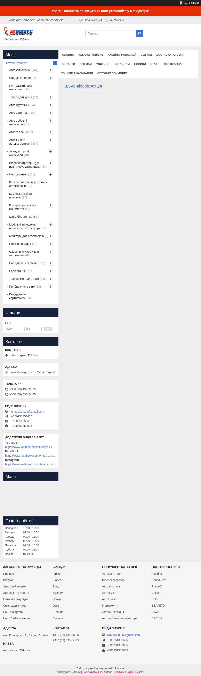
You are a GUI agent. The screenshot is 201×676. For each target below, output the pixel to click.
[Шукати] (139, 33)
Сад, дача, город (20, 77)
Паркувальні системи (23, 263)
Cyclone (58, 618)
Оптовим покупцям (112, 73)
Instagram (122, 64)
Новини (140, 64)
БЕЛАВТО (158, 605)
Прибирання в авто (22, 286)
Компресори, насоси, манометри (23, 207)
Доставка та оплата (16, 592)
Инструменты (18, 174)
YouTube (102, 64)
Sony (56, 586)
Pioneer (57, 580)
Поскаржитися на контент (97, 672)
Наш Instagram (13, 612)
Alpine (57, 573)
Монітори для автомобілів (26, 236)
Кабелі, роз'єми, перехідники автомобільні (28, 184)
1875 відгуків (191, 2)
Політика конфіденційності (129, 672)
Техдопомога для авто (24, 278)
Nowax (57, 599)
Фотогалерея (174, 64)
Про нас (86, 64)
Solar (155, 599)
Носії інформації (20, 243)
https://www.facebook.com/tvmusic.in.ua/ (30, 455)
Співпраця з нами (14, 605)
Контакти (68, 64)
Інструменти (110, 605)
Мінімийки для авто (22, 216)
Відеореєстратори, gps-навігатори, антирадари (25, 164)
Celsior (156, 592)
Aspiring (157, 573)
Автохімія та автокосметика (19, 141)
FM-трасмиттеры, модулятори (21, 87)
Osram (57, 605)
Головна (67, 54)
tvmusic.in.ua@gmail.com (27, 411)
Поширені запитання (77, 73)
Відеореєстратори (114, 580)
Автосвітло (16, 132)
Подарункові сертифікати (17, 296)
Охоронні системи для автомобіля (24, 253)
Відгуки (146, 54)
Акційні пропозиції (122, 54)
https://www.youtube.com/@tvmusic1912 (30, 447)
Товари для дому (20, 97)
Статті (154, 64)
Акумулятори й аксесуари (19, 153)
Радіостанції (17, 271)
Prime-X (157, 586)
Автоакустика (18, 105)
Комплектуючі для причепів (21, 195)
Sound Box (159, 580)
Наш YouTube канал (16, 618)
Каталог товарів (90, 54)
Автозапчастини (20, 70)
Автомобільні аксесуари (18, 122)
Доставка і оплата (170, 54)
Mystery (58, 592)
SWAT (156, 612)
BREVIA (157, 618)
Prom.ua (119, 668)
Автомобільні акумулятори (119, 618)
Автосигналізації (113, 612)
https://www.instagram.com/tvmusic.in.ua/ (30, 464)
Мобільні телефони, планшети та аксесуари (24, 226)
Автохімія (108, 592)
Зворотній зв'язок (14, 586)
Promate (58, 612)
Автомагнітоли (19, 112)
